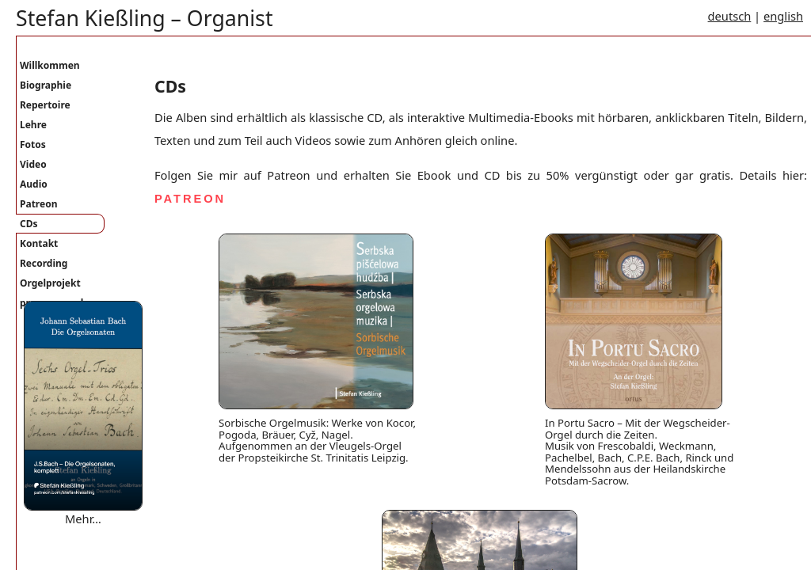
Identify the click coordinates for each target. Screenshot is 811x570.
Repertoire (45, 105)
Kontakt (39, 243)
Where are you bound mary (98, 534)
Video (33, 164)
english (783, 16)
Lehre (33, 124)
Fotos (33, 144)
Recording (43, 263)
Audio (34, 184)
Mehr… (83, 518)
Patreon (38, 204)
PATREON (190, 198)
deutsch (730, 16)
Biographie (45, 85)
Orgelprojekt (50, 283)
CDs (29, 223)
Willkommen (50, 65)
